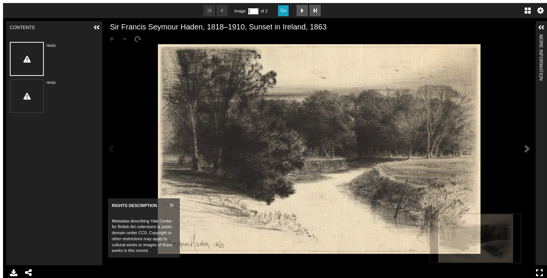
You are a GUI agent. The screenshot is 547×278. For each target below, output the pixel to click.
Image (240, 11)
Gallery (527, 10)
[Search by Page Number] (253, 11)
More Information (541, 37)
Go (283, 10)
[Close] (172, 205)
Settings (540, 10)
